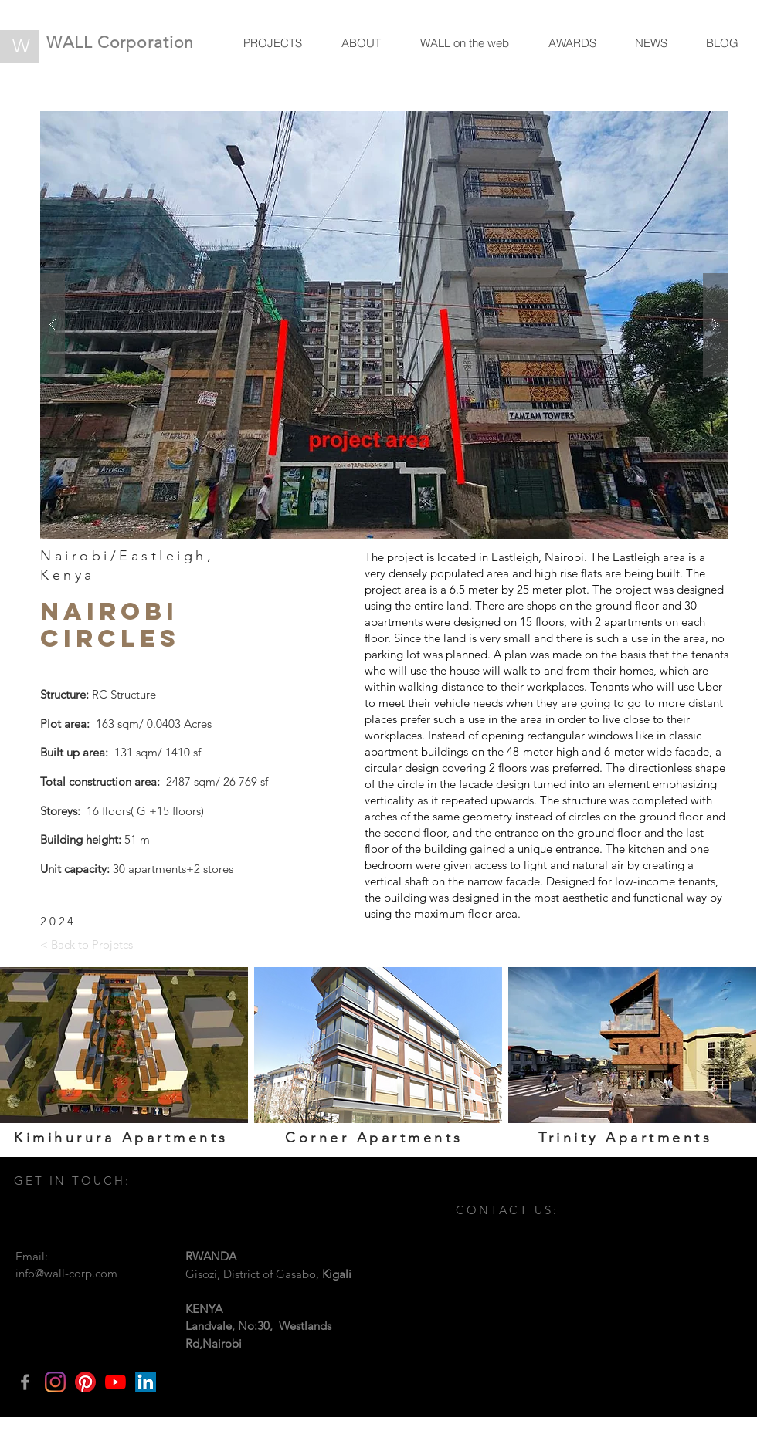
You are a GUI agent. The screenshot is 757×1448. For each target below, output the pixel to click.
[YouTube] (115, 1382)
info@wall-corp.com (66, 1273)
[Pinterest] (85, 1382)
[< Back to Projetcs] (86, 944)
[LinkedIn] (145, 1382)
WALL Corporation (120, 42)
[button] (384, 325)
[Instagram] (55, 1382)
